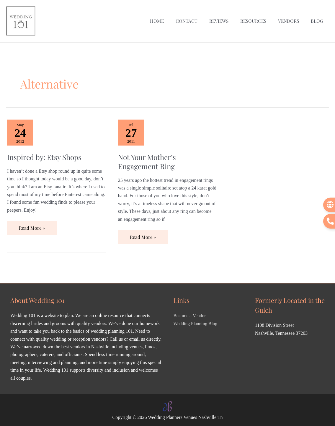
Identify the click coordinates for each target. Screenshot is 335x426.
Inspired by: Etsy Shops (46, 155)
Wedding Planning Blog (196, 321)
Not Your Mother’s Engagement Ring (148, 159)
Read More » (32, 224)
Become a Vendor (190, 313)
